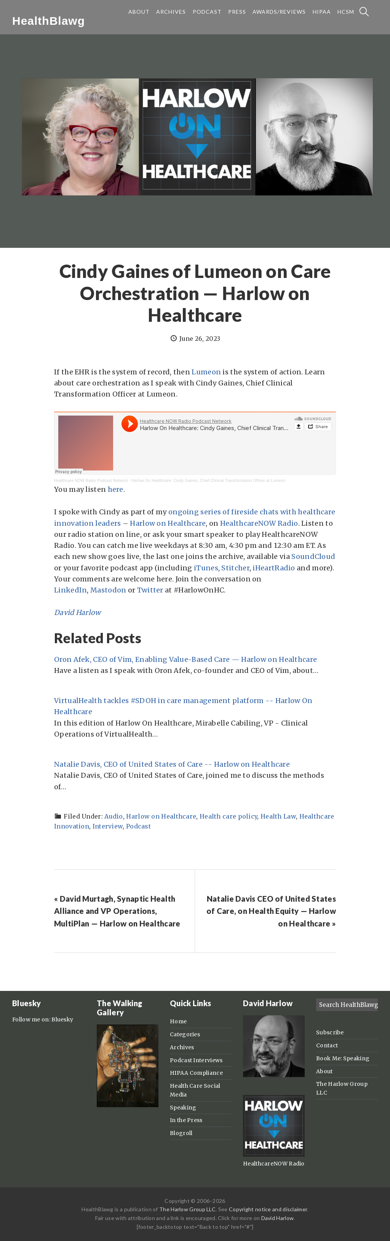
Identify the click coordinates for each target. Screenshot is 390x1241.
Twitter (150, 590)
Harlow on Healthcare (168, 523)
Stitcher (235, 568)
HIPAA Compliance (196, 1072)
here (115, 489)
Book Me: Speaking (342, 1058)
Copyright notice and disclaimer (268, 1209)
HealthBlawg (48, 20)
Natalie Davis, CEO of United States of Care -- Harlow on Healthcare (172, 764)
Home (178, 1021)
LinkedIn (70, 590)
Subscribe (330, 1032)
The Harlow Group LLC (187, 1209)
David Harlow (77, 612)
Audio (113, 816)
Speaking (183, 1107)
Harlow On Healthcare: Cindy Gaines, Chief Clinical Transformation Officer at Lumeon (208, 480)
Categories (185, 1034)
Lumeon (206, 372)
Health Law (278, 816)
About (324, 1071)
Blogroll (181, 1133)
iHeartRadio (274, 568)
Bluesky (62, 1019)
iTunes (206, 568)
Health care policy (228, 816)
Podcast (138, 826)
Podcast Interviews (196, 1060)
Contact (327, 1045)
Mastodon (108, 590)
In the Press (186, 1120)
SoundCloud (313, 556)
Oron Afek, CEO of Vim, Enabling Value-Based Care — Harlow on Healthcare (185, 659)
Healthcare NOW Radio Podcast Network (91, 480)
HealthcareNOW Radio (259, 523)
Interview (108, 826)
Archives (182, 1047)
